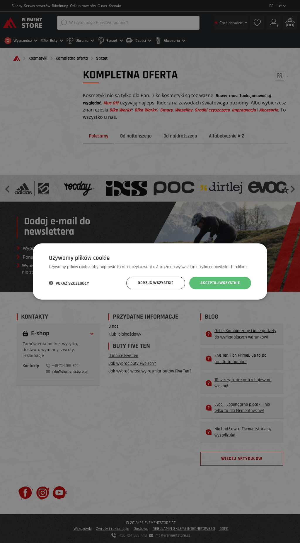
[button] (69, 283)
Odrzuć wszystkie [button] (155, 283)
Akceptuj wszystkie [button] (220, 283)
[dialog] (150, 271)
